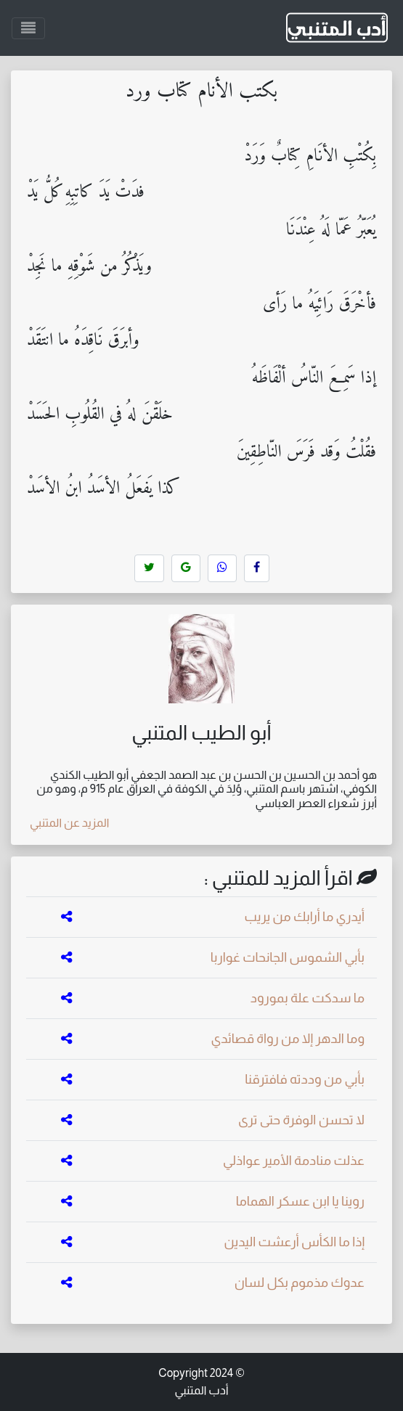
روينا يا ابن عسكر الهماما (300, 1201)
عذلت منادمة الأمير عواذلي (294, 1160)
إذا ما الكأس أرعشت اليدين (294, 1242)
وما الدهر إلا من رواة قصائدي (288, 1038)
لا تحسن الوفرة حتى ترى (301, 1120)
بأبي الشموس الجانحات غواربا (288, 957)
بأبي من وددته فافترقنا (305, 1079)
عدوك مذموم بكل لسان (300, 1282)
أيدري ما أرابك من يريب (305, 916)
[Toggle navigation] (28, 28)
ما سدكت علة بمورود (308, 998)
